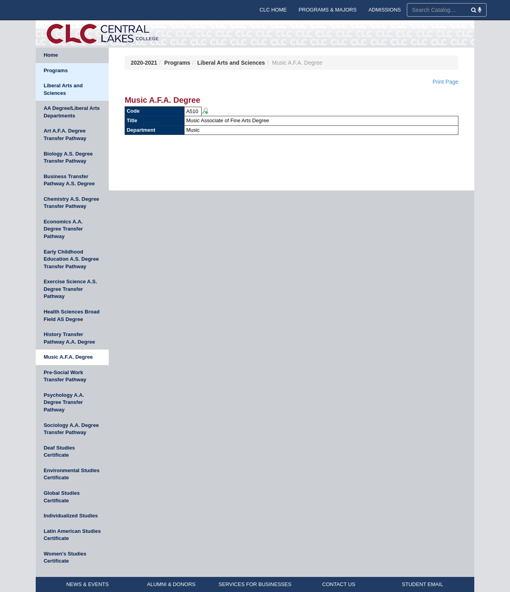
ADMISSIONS (384, 10)
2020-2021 (144, 63)
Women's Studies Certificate (65, 557)
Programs (56, 70)
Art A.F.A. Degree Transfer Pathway (65, 134)
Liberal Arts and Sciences (63, 89)
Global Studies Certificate (62, 497)
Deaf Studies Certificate (59, 451)
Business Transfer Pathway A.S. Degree (69, 180)
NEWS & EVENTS (87, 584)
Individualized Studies (71, 516)
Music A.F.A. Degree (68, 357)
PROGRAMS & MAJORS (327, 10)
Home (51, 55)
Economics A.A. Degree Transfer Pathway (63, 229)
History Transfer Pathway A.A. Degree (69, 338)
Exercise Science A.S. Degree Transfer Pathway (70, 289)
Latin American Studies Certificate (72, 535)
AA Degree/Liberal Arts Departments (72, 112)
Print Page (445, 82)
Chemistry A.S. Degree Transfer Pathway (71, 203)
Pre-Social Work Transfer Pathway (65, 376)
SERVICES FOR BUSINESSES (255, 584)
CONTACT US (338, 584)
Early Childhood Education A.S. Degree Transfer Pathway (71, 259)
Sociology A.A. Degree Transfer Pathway (71, 429)
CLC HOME (273, 10)
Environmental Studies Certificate (72, 474)
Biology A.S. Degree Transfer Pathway (68, 157)
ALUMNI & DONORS (171, 584)
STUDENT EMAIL (422, 584)
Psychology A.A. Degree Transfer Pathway (64, 402)
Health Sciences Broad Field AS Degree (72, 315)
